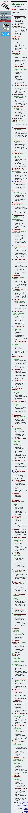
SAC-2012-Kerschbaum (20, 181)
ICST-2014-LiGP (18, 106)
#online (23, 27)
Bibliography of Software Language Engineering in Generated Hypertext (21, 804)
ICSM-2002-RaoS (19, 741)
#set (14, 183)
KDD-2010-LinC (18, 299)
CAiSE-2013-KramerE (20, 140)
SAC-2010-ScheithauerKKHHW (17, 355)
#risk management (19, 218)
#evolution (21, 503)
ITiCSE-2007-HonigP (20, 537)
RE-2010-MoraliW (19, 326)
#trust (14, 616)
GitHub (26, 812)
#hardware (16, 193)
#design (15, 278)
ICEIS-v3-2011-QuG (19, 215)
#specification (17, 329)
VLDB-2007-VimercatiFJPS (16, 500)
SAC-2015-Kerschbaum (20, 85)
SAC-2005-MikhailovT (20, 679)
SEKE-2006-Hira (18, 609)
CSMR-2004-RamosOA (20, 713)
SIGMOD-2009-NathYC (20, 380)
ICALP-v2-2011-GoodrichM (17, 203)
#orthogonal (16, 763)
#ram (14, 205)
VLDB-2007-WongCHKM (16, 517)
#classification (17, 759)
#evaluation (16, 715)
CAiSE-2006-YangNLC (20, 594)
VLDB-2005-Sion (18, 628)
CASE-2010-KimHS (19, 369)
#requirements (17, 70)
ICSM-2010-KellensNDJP (16, 276)
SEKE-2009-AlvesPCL (20, 438)
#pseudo (21, 313)
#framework (16, 290)
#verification (16, 247)
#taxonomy (16, 314)
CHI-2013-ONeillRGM (20, 128)
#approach (16, 54)
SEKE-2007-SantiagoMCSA (16, 553)
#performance (17, 597)
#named (23, 193)
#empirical (16, 727)
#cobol (22, 277)
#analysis (15, 216)
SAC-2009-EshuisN (19, 471)
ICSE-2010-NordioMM (20, 341)
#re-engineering (18, 343)
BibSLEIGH (17, 806)
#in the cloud (16, 96)
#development (17, 441)
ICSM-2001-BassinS (19, 757)
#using (24, 96)
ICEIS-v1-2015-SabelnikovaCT (17, 52)
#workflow (16, 779)
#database (16, 108)
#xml (20, 598)
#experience (16, 539)
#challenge (16, 69)
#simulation (20, 205)
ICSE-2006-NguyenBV (20, 614)
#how (22, 583)
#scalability (16, 404)
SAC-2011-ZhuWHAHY (20, 246)
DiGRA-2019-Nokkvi (19, 16)
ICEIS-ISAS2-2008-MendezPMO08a (18, 481)
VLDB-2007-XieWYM (20, 529)
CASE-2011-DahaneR (19, 259)
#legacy (23, 715)
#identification (17, 217)
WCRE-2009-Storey (19, 427)
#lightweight (16, 444)
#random (22, 301)
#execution (16, 633)
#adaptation (16, 778)
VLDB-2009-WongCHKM (16, 415)
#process (15, 41)
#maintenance (17, 615)
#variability (16, 156)
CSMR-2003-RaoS (19, 725)
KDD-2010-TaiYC (18, 311)
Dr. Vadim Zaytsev (25, 808)
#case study (16, 68)
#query (15, 598)
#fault (14, 760)
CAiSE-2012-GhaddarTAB (16, 152)
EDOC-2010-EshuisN (19, 289)
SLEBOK (26, 811)
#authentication (17, 391)
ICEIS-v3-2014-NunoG (20, 94)
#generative (16, 87)
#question (16, 130)
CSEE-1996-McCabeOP (20, 788)
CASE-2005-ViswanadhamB (16, 690)
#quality (15, 585)
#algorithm (16, 27)
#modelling (16, 39)
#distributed (16, 343)
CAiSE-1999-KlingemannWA (16, 775)
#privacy (21, 204)
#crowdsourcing (17, 129)
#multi (15, 261)
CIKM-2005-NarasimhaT (16, 641)
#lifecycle (16, 443)
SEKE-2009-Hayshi (19, 460)
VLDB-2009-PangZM (20, 401)
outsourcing (18, 6)
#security (15, 519)
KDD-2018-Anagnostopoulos (17, 25)
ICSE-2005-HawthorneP (16, 654)
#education (16, 661)
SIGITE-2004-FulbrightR (17, 700)
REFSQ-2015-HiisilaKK (20, 66)
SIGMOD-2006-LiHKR (20, 570)
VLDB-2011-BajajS (19, 191)
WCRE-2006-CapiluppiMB (16, 582)
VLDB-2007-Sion (18, 493)
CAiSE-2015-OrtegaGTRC (16, 37)
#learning (15, 540)
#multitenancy (22, 155)
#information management (19, 170)
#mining (15, 313)
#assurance (16, 630)
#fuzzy (23, 680)
